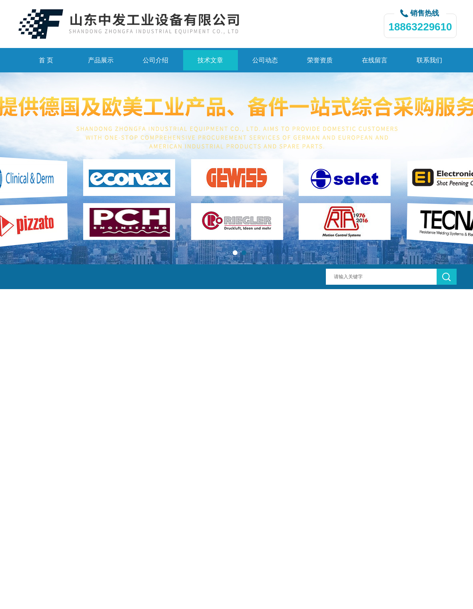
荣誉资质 (320, 60)
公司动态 (265, 60)
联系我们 (429, 60)
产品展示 (101, 60)
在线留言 (374, 60)
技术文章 (210, 60)
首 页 (46, 60)
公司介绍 (155, 60)
